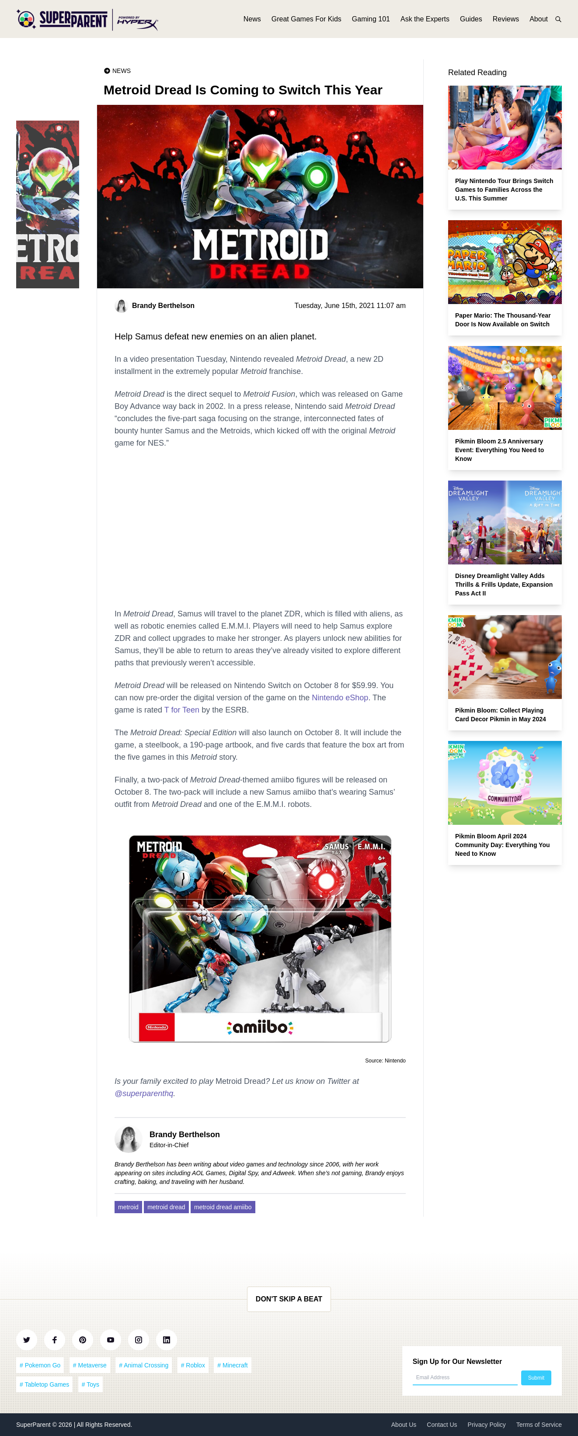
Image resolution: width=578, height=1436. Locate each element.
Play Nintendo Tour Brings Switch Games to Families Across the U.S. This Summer (504, 189)
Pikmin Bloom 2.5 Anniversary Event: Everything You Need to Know (499, 450)
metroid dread (166, 1207)
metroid (128, 1207)
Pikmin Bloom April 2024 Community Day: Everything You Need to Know (502, 845)
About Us (404, 1424)
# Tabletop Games (44, 1384)
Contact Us (442, 1424)
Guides (471, 20)
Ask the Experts (424, 20)
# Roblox (193, 1365)
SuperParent (34, 1424)
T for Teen (181, 710)
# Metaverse (90, 1365)
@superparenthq (144, 1093)
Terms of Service (539, 1424)
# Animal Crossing (143, 1365)
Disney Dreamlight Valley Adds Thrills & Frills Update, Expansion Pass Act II (504, 584)
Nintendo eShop (340, 697)
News (252, 20)
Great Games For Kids (306, 20)
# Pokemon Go (40, 1365)
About (538, 20)
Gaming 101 (371, 20)
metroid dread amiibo (223, 1207)
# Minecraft (232, 1365)
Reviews (506, 20)
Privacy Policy (487, 1424)
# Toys (90, 1384)
